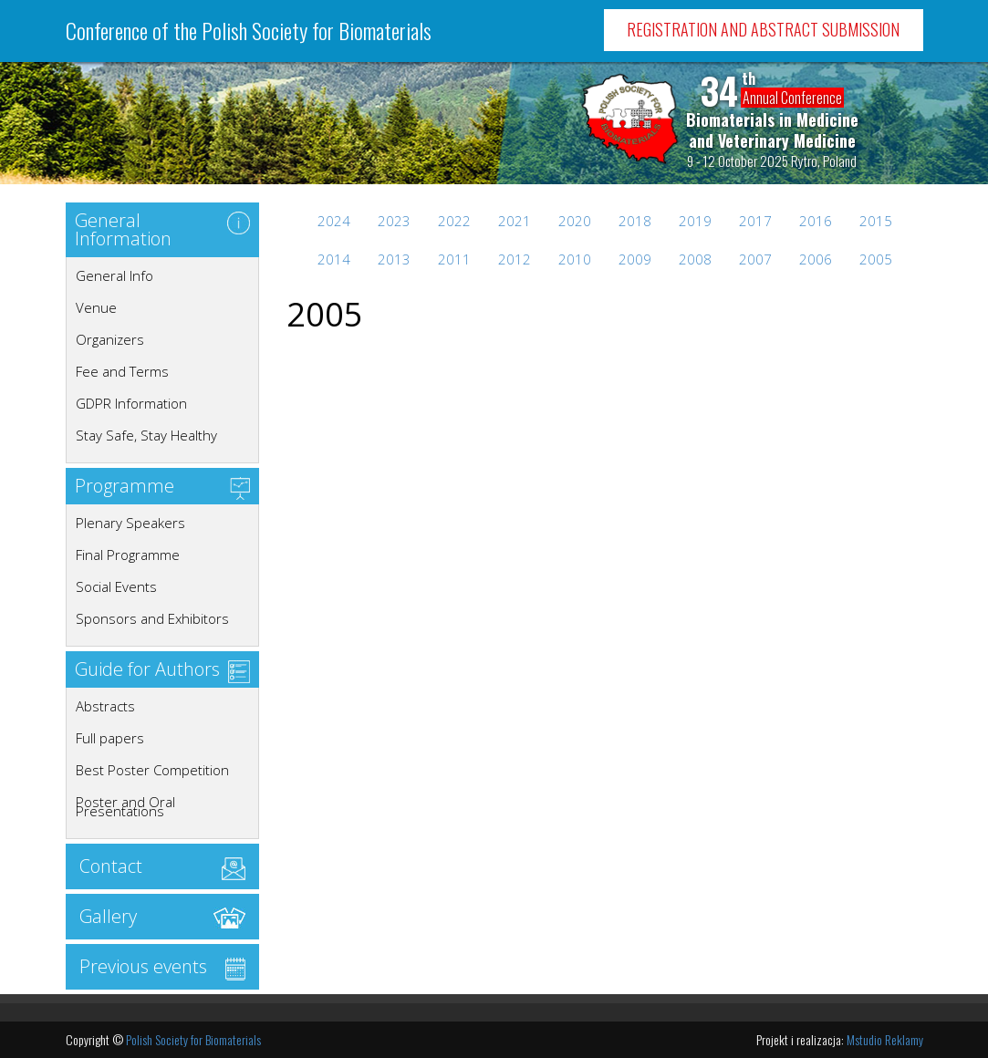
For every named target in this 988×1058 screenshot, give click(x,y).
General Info (114, 275)
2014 (333, 259)
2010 (574, 259)
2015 (875, 221)
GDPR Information (131, 403)
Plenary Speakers (130, 522)
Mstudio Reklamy (885, 1039)
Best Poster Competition (152, 770)
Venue (96, 307)
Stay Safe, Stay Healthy (146, 435)
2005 (875, 259)
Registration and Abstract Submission (763, 29)
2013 (394, 259)
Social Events (116, 586)
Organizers (110, 339)
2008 (695, 259)
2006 (815, 259)
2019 (695, 221)
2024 (333, 221)
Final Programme (128, 554)
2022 (454, 221)
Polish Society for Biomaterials (193, 1039)
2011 (454, 259)
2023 (394, 221)
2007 (755, 259)
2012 (514, 259)
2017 (755, 221)
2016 (815, 221)
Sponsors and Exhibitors (152, 618)
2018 (635, 221)
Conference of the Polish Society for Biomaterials (249, 30)
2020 (574, 221)
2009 (635, 259)
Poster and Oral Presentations (125, 806)
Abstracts (105, 706)
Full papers (110, 738)
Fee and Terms (122, 371)
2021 (514, 221)
